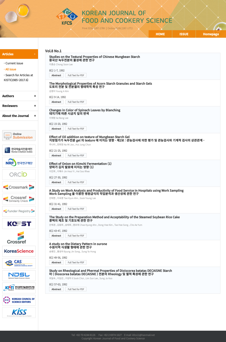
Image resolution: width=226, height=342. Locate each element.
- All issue (10, 69)
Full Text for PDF (76, 75)
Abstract (56, 75)
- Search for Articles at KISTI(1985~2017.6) (18, 77)
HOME (160, 34)
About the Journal (15, 115)
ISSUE (183, 34)
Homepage (211, 34)
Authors (8, 96)
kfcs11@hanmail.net (143, 335)
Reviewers (10, 105)
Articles (7, 54)
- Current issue (13, 63)
